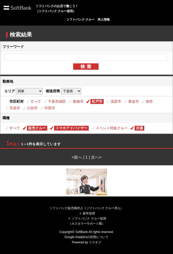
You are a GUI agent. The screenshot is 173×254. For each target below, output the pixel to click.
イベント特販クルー (112, 128)
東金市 (133, 101)
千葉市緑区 (57, 101)
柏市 (149, 101)
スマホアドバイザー (71, 128)
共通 (139, 128)
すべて (35, 101)
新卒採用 (89, 213)
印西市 (49, 108)
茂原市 (116, 101)
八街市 (32, 108)
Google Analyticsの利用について (86, 237)
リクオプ (95, 242)
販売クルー (37, 128)
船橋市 (78, 101)
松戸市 (97, 101)
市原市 (14, 108)
